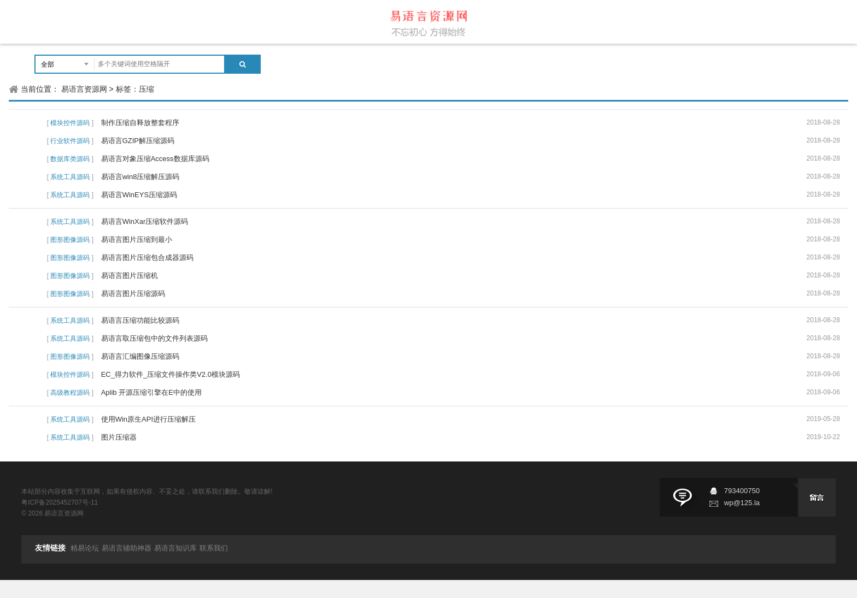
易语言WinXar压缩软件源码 (145, 221)
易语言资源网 (84, 89)
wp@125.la (742, 503)
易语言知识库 (175, 548)
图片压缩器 (119, 437)
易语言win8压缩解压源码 (140, 177)
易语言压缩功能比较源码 (140, 320)
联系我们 (213, 548)
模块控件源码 (70, 123)
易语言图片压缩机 (129, 275)
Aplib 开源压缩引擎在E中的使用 (151, 392)
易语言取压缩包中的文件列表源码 (154, 338)
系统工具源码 (70, 177)
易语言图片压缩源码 (133, 293)
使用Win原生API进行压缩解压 (148, 419)
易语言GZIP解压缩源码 (137, 141)
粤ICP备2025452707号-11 (59, 502)
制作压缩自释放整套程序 (140, 123)
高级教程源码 (70, 392)
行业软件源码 (70, 141)
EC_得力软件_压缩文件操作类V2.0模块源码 (170, 374)
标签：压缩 (135, 89)
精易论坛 (85, 548)
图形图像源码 (70, 240)
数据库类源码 (70, 159)
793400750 (742, 491)
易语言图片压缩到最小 (136, 239)
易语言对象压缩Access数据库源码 (155, 159)
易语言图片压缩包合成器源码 (147, 257)
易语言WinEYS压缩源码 (139, 195)
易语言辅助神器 (126, 548)
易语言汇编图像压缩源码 (140, 356)
